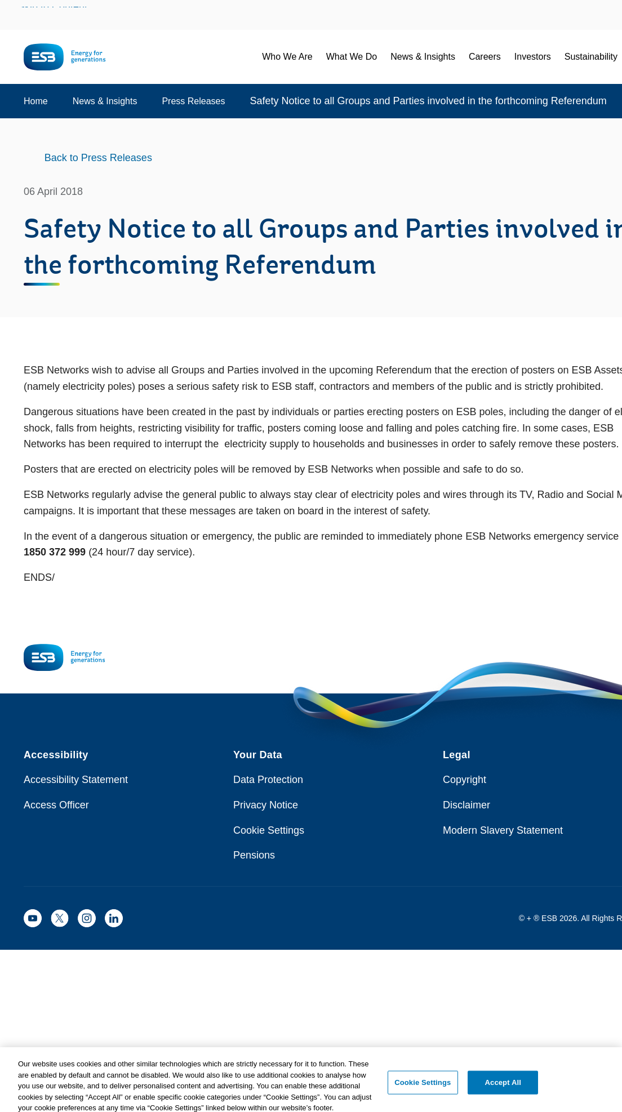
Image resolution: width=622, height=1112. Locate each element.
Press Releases (193, 101)
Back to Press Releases (98, 157)
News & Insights (105, 101)
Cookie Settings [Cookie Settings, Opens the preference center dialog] (422, 1093)
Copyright (464, 779)
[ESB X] (60, 918)
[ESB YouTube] (33, 918)
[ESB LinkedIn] (114, 918)
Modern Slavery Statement (503, 830)
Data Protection (268, 779)
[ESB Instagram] (87, 918)
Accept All (503, 1093)
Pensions (254, 855)
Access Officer (56, 805)
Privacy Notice (265, 805)
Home (36, 101)
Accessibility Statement (76, 779)
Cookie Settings (268, 830)
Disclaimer (466, 805)
